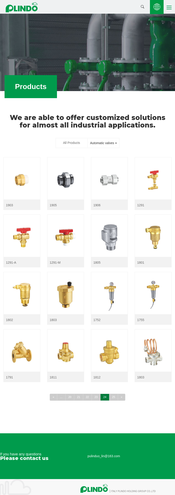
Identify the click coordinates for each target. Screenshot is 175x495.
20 (69, 397)
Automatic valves (103, 143)
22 (87, 397)
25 (113, 397)
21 (78, 397)
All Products (71, 143)
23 (96, 397)
